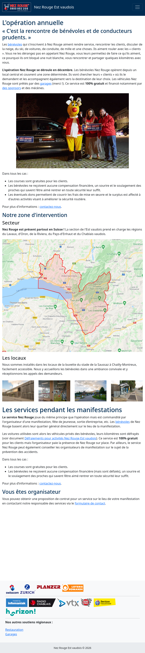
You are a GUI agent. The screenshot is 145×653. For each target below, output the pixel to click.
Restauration (14, 630)
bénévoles (15, 44)
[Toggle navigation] (137, 7)
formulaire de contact (90, 503)
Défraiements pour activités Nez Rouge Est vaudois (60, 438)
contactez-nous (50, 207)
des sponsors (11, 88)
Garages (11, 634)
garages (46, 83)
